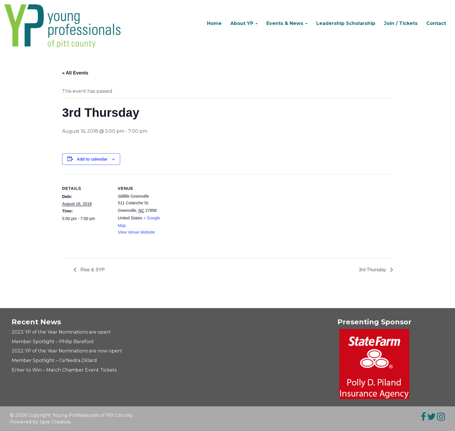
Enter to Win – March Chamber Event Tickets (64, 370)
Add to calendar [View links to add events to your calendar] (92, 159)
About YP (244, 23)
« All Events (75, 72)
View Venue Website (136, 232)
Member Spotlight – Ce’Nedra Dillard (54, 360)
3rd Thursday (373, 269)
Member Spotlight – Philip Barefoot (53, 341)
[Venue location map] (204, 214)
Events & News (287, 23)
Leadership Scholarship (345, 23)
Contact (436, 23)
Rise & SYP (92, 269)
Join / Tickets (401, 23)
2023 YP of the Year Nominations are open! (61, 332)
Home (214, 23)
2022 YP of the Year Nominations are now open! (67, 351)
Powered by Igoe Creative (40, 422)
